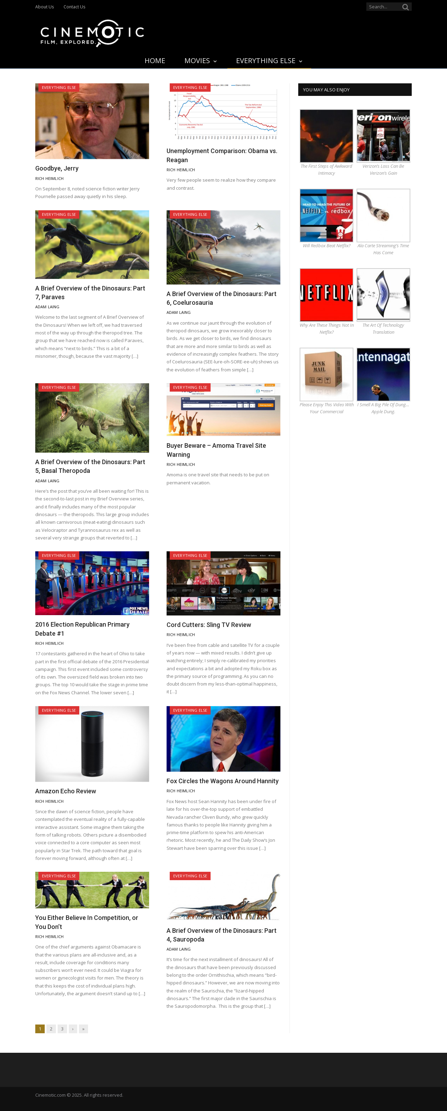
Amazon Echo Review (65, 791)
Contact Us (74, 7)
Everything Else (265, 60)
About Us (44, 7)
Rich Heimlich (49, 178)
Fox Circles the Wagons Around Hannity (223, 781)
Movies (197, 60)
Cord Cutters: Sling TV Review (209, 624)
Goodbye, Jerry (57, 168)
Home (155, 60)
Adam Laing (47, 306)
